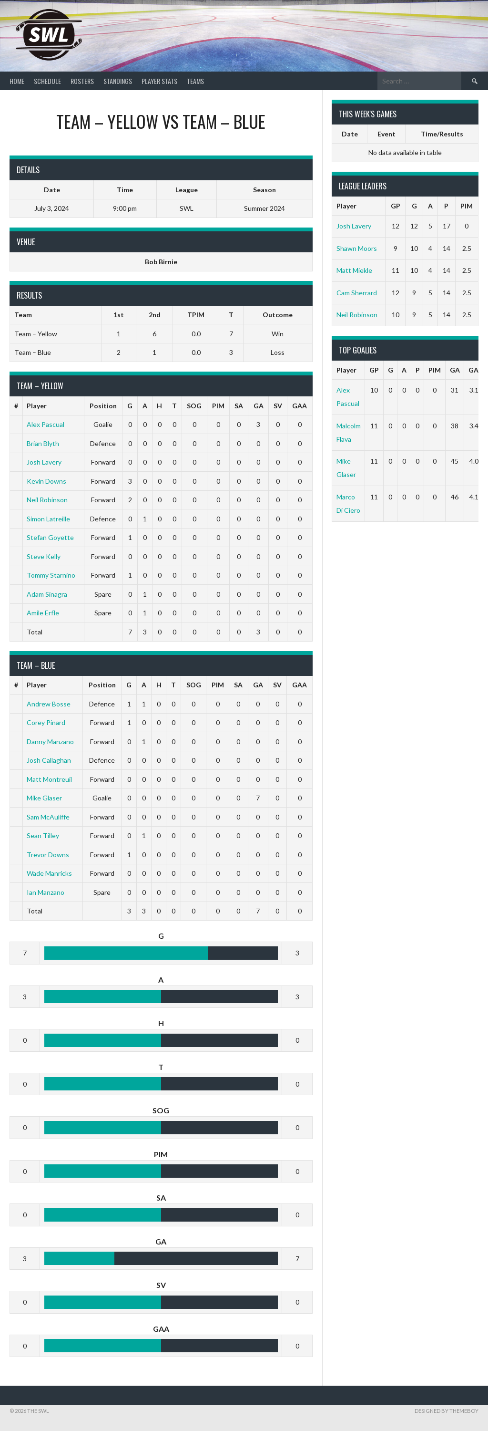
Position (103, 406)
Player (37, 406)
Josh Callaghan (49, 760)
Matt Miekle (354, 270)
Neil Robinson (47, 500)
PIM (218, 406)
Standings (117, 81)
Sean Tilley (43, 835)
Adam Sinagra (47, 594)
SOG (194, 406)
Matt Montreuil (49, 779)
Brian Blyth (43, 443)
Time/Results (442, 134)
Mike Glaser (44, 798)
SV (278, 406)
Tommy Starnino (51, 575)
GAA (299, 406)
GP (395, 206)
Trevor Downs (48, 854)
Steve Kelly (44, 556)
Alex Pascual (45, 424)
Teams (195, 81)
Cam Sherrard (356, 293)
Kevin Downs (46, 481)
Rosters (82, 81)
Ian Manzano (45, 892)
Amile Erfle (43, 613)
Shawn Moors (356, 248)
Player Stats (159, 81)
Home (17, 81)
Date (350, 134)
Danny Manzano (50, 741)
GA (259, 406)
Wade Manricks (49, 873)
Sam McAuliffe (48, 817)
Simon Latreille (48, 519)
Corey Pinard (46, 722)
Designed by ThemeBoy (446, 1411)
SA (238, 406)
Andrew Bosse (49, 704)
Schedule (47, 81)
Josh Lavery (44, 462)
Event (386, 134)
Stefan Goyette (50, 537)
